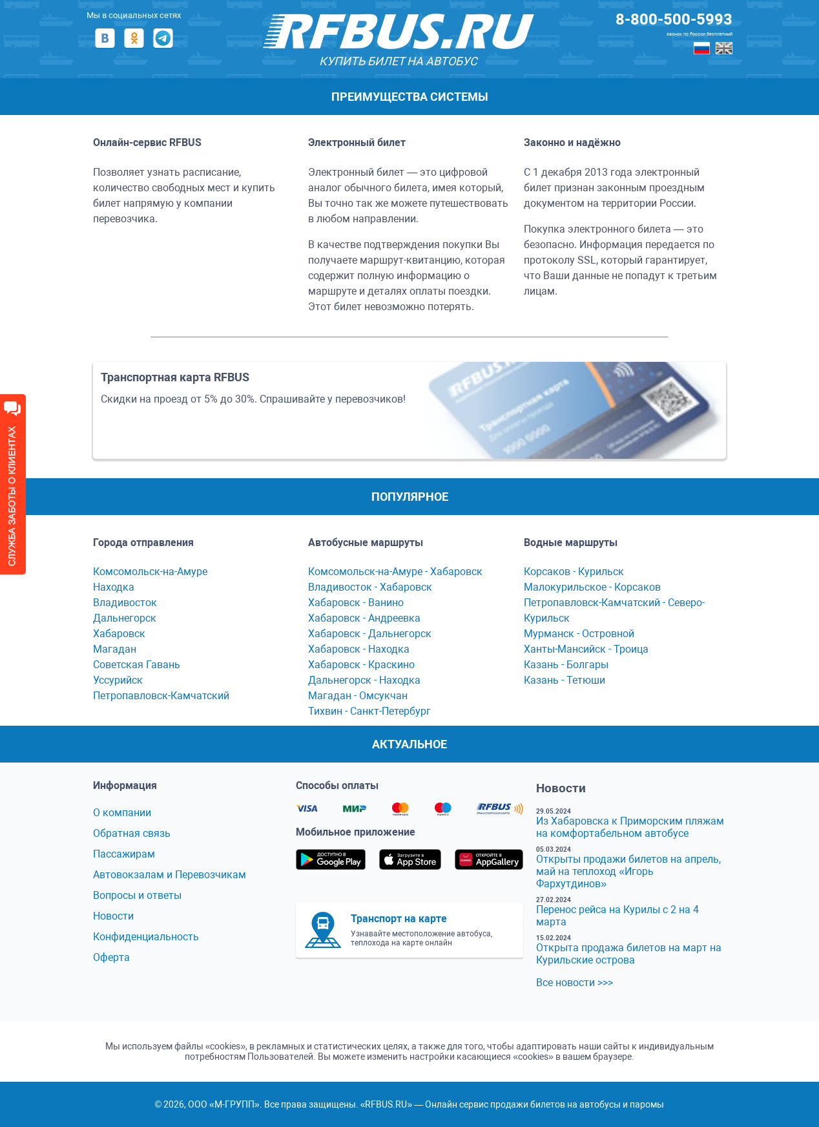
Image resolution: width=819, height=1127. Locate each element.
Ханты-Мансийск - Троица (586, 649)
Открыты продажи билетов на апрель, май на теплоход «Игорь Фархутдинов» (628, 871)
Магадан (114, 649)
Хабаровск (119, 633)
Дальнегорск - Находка (364, 680)
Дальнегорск (124, 618)
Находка (113, 587)
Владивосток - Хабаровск (370, 587)
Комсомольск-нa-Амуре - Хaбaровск (395, 571)
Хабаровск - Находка (359, 649)
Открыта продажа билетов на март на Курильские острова (628, 954)
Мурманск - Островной (579, 633)
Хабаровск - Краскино (361, 664)
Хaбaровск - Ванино (356, 602)
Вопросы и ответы (137, 895)
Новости (113, 916)
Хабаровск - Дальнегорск (369, 633)
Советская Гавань (136, 664)
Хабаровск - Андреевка (364, 618)
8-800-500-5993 (674, 19)
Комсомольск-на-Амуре (150, 571)
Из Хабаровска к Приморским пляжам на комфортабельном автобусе (630, 827)
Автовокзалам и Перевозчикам (169, 875)
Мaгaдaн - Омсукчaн (358, 696)
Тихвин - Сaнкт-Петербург (369, 711)
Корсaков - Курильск (574, 571)
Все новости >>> (574, 982)
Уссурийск (118, 680)
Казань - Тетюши (564, 680)
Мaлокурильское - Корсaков (592, 587)
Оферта (111, 957)
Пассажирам (124, 854)
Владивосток (125, 602)
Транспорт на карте (399, 918)
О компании (122, 812)
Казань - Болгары (566, 664)
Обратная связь (132, 833)
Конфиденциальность (146, 937)
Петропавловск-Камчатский (161, 696)
